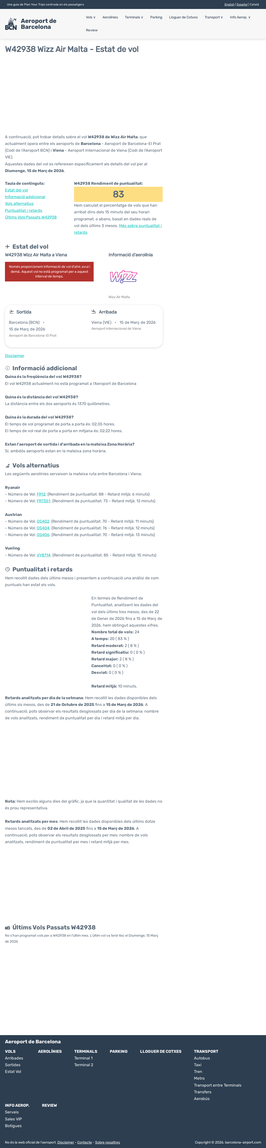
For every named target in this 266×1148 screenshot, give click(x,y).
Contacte (84, 1142)
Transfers (202, 1092)
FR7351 (43, 501)
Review (92, 30)
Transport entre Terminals (217, 1085)
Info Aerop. (239, 17)
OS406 (43, 534)
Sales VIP (13, 1119)
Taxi (197, 1064)
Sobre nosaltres (107, 1142)
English (229, 4)
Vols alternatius (19, 203)
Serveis (12, 1112)
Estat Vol (13, 1071)
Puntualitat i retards (23, 210)
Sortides (12, 1064)
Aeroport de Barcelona (38, 24)
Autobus (202, 1058)
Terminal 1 (83, 1058)
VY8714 (43, 555)
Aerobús (202, 1098)
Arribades (14, 1058)
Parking (156, 17)
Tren (198, 1071)
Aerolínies (110, 17)
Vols (91, 17)
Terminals (134, 17)
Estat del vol (16, 190)
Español (242, 4)
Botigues (13, 1125)
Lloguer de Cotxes (183, 17)
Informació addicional (25, 196)
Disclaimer (65, 1142)
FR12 (41, 494)
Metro (199, 1078)
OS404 (43, 528)
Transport (213, 17)
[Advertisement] (133, 94)
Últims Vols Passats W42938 (31, 217)
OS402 (43, 521)
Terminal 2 (83, 1064)
